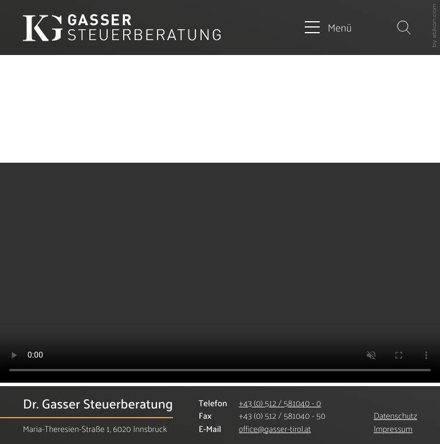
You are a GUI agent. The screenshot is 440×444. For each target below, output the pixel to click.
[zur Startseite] (122, 27)
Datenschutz (395, 415)
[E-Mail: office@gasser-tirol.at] (275, 429)
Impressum (393, 429)
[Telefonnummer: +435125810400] (280, 403)
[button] (328, 27)
